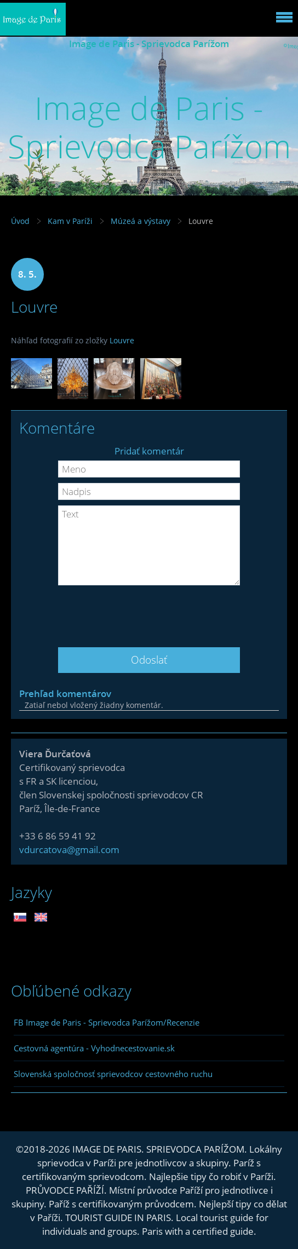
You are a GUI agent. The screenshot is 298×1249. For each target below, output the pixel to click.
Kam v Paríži (70, 221)
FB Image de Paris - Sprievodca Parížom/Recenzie (106, 1022)
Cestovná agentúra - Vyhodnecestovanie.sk (94, 1048)
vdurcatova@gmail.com (69, 849)
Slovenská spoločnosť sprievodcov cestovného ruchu (113, 1073)
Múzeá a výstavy (140, 221)
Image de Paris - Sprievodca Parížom (149, 43)
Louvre (122, 340)
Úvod (20, 221)
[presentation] (149, 612)
